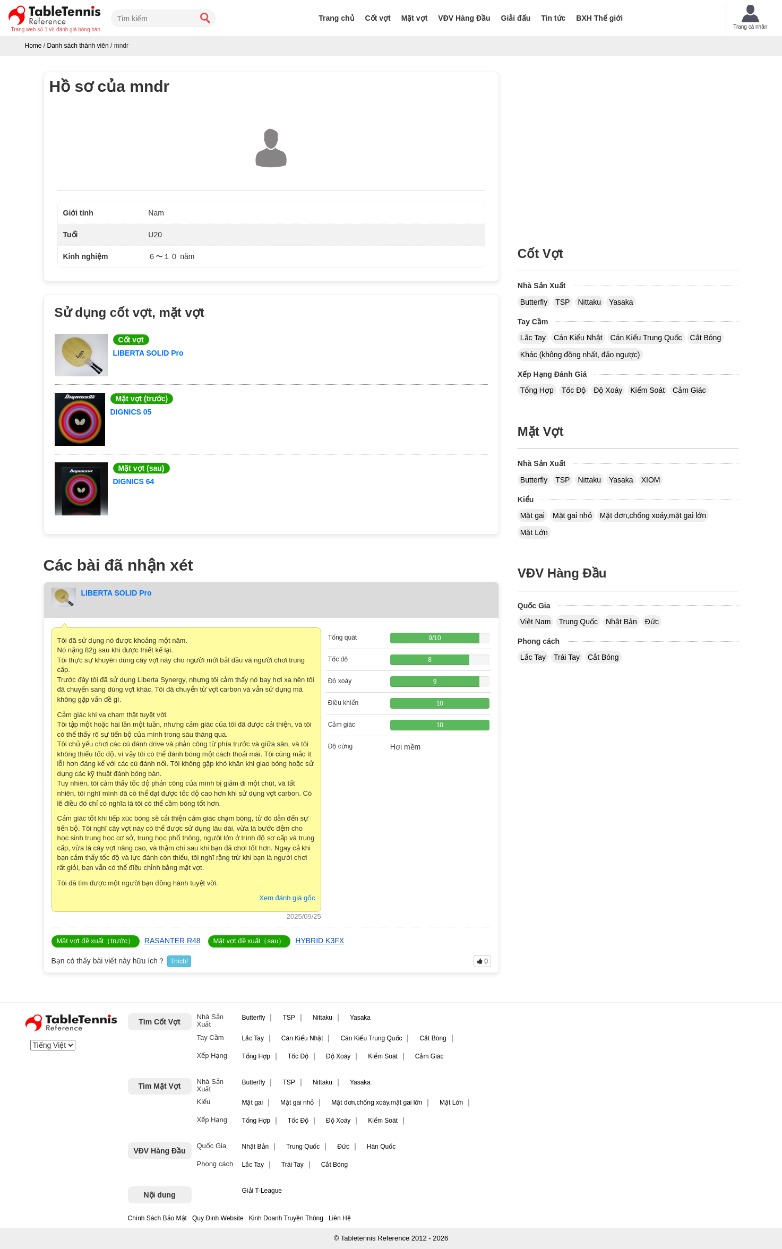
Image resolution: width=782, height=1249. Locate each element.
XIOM (650, 480)
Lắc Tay (533, 337)
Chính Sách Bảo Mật (157, 1218)
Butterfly (533, 302)
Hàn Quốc (381, 1146)
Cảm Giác (689, 390)
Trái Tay (567, 657)
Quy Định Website (218, 1218)
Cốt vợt (378, 18)
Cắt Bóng (705, 337)
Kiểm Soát (647, 390)
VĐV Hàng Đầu (464, 18)
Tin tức (553, 18)
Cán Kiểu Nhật (578, 337)
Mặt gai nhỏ (572, 515)
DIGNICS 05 (131, 412)
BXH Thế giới (599, 18)
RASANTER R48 (172, 940)
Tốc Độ (574, 390)
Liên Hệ (340, 1218)
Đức (652, 621)
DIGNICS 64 (133, 481)
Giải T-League (262, 1190)
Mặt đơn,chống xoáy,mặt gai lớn (653, 515)
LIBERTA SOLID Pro (148, 353)
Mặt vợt (414, 18)
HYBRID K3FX (319, 940)
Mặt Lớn (534, 532)
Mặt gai (532, 515)
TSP (562, 302)
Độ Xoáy (608, 390)
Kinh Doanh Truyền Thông (286, 1218)
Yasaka (621, 302)
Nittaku (589, 302)
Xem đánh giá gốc (287, 898)
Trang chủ (336, 18)
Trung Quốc (578, 621)
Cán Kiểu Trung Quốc (646, 337)
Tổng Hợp (537, 390)
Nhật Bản (621, 621)
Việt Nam (535, 621)
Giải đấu (516, 18)
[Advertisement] (628, 146)
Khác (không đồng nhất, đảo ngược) (580, 354)
